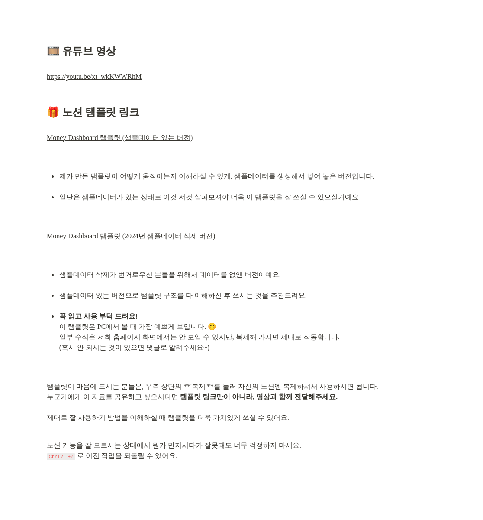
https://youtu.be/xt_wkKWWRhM (94, 76)
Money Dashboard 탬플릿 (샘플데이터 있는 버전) (120, 137)
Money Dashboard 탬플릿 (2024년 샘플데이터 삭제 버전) (131, 236)
